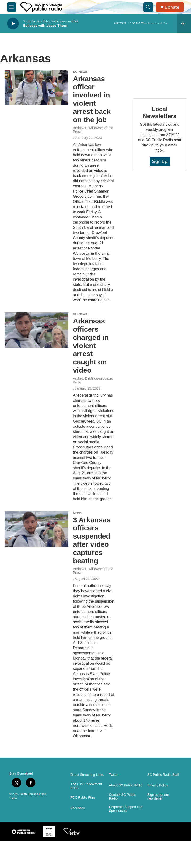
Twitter (114, 775)
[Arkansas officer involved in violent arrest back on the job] (36, 87)
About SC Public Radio (125, 785)
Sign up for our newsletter (158, 796)
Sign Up (159, 161)
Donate (172, 7)
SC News (80, 72)
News (77, 513)
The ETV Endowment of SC (86, 786)
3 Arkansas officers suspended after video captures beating (91, 540)
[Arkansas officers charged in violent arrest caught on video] (36, 330)
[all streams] (184, 23)
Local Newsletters (160, 112)
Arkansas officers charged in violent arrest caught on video (91, 345)
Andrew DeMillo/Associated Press (93, 129)
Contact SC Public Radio (122, 796)
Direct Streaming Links (87, 775)
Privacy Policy (157, 785)
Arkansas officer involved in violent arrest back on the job (92, 99)
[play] (13, 23)
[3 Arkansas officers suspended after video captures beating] (36, 529)
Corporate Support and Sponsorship (125, 809)
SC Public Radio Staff (163, 775)
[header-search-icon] (148, 7)
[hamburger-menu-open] (11, 7)
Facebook (77, 808)
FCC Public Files (82, 797)
